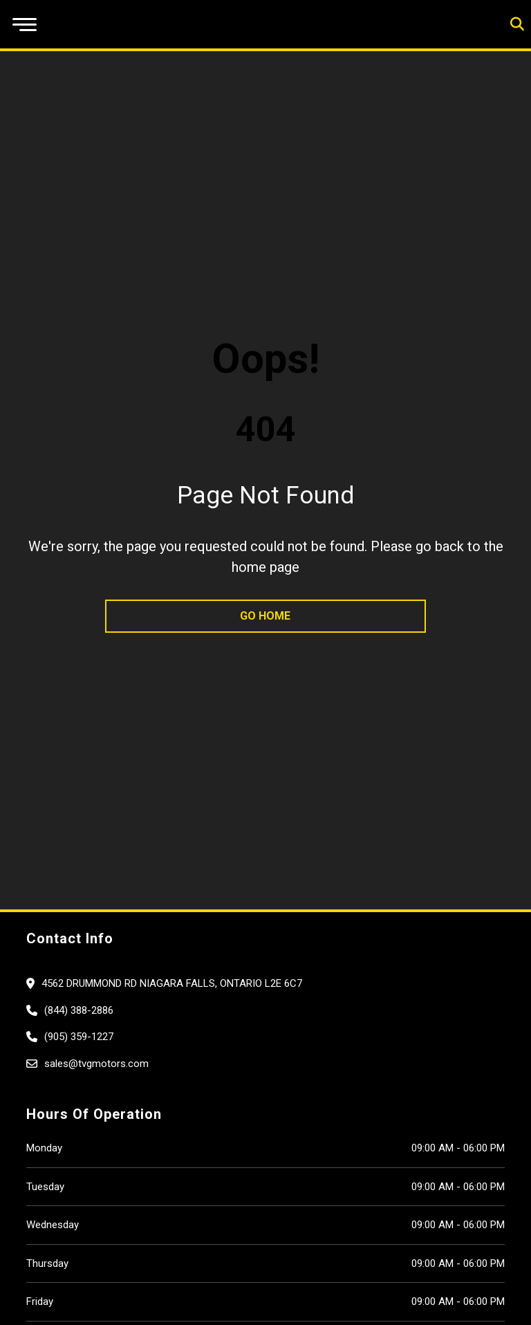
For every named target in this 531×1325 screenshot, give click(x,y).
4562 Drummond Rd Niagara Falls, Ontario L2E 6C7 (171, 983)
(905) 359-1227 (78, 1036)
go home (265, 615)
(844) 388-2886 (78, 1010)
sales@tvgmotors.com (96, 1063)
